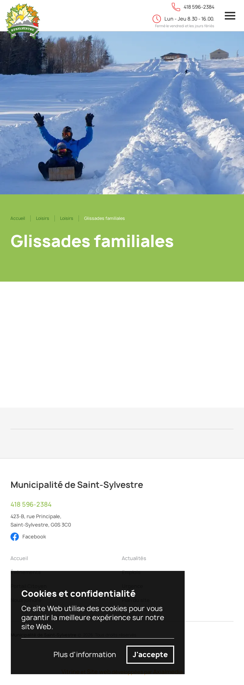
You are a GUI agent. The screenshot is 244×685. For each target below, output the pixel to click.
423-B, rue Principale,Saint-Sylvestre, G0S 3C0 (40, 520)
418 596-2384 (31, 504)
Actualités (134, 558)
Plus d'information (84, 654)
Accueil (17, 218)
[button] (230, 16)
